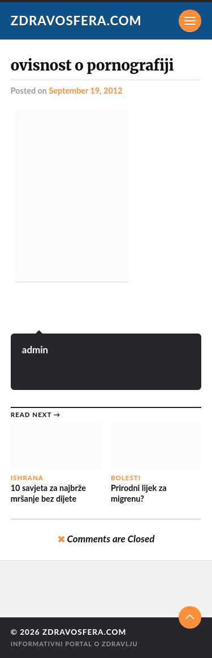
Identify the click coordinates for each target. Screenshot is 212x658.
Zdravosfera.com (76, 20)
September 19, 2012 (85, 90)
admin (35, 350)
